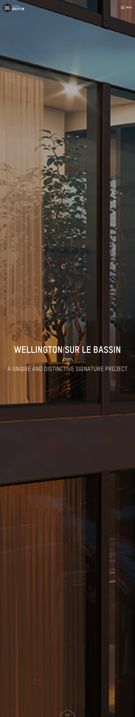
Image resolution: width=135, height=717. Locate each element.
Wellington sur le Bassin (68, 349)
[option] (67, 358)
